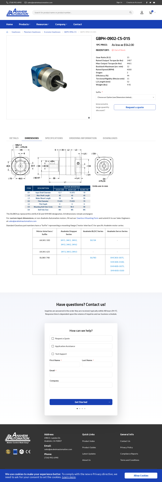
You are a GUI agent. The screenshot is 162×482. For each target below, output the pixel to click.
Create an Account (134, 2)
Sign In (119, 2)
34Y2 (63, 244)
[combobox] (83, 12)
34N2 (74, 244)
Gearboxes (16, 32)
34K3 (68, 251)
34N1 (74, 240)
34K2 (68, 244)
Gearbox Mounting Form (88, 218)
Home (7, 31)
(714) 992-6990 (15, 3)
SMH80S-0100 (117, 270)
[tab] (14, 138)
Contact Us (125, 442)
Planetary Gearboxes (32, 32)
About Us (86, 461)
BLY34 (93, 240)
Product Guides (89, 448)
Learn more (69, 477)
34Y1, (63, 240)
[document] (81, 475)
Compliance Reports (129, 454)
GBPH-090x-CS (70, 32)
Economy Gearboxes (52, 32)
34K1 (68, 240)
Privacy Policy (126, 448)
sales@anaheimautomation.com (39, 3)
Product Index (88, 442)
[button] (89, 118)
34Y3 (63, 251)
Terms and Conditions (129, 461)
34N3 (74, 251)
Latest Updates (89, 454)
